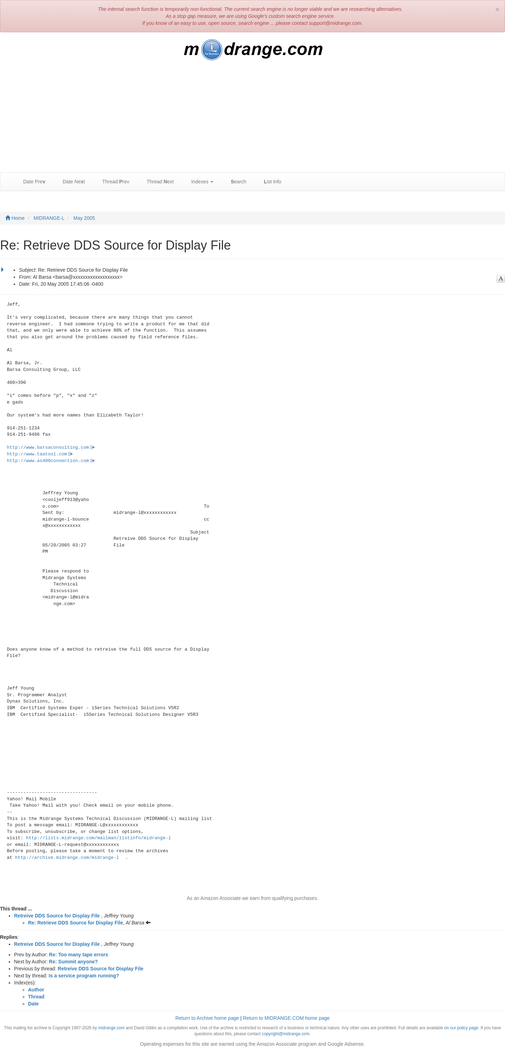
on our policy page (461, 1027)
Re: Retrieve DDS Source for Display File (75, 922)
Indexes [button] (198, 182)
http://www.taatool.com (37, 454)
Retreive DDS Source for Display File (57, 915)
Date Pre (30, 182)
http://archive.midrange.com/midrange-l (67, 857)
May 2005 (84, 218)
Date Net (70, 182)
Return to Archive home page (207, 1018)
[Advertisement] (252, 120)
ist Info (269, 182)
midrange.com (111, 1027)
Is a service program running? (84, 975)
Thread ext (157, 182)
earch (235, 182)
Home (15, 218)
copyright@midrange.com (286, 1033)
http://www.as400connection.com (48, 460)
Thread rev (112, 182)
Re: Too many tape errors (78, 954)
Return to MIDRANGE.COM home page (286, 1018)
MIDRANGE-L (49, 218)
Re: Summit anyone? (73, 961)
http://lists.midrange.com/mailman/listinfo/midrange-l (98, 838)
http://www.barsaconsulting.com (48, 447)
